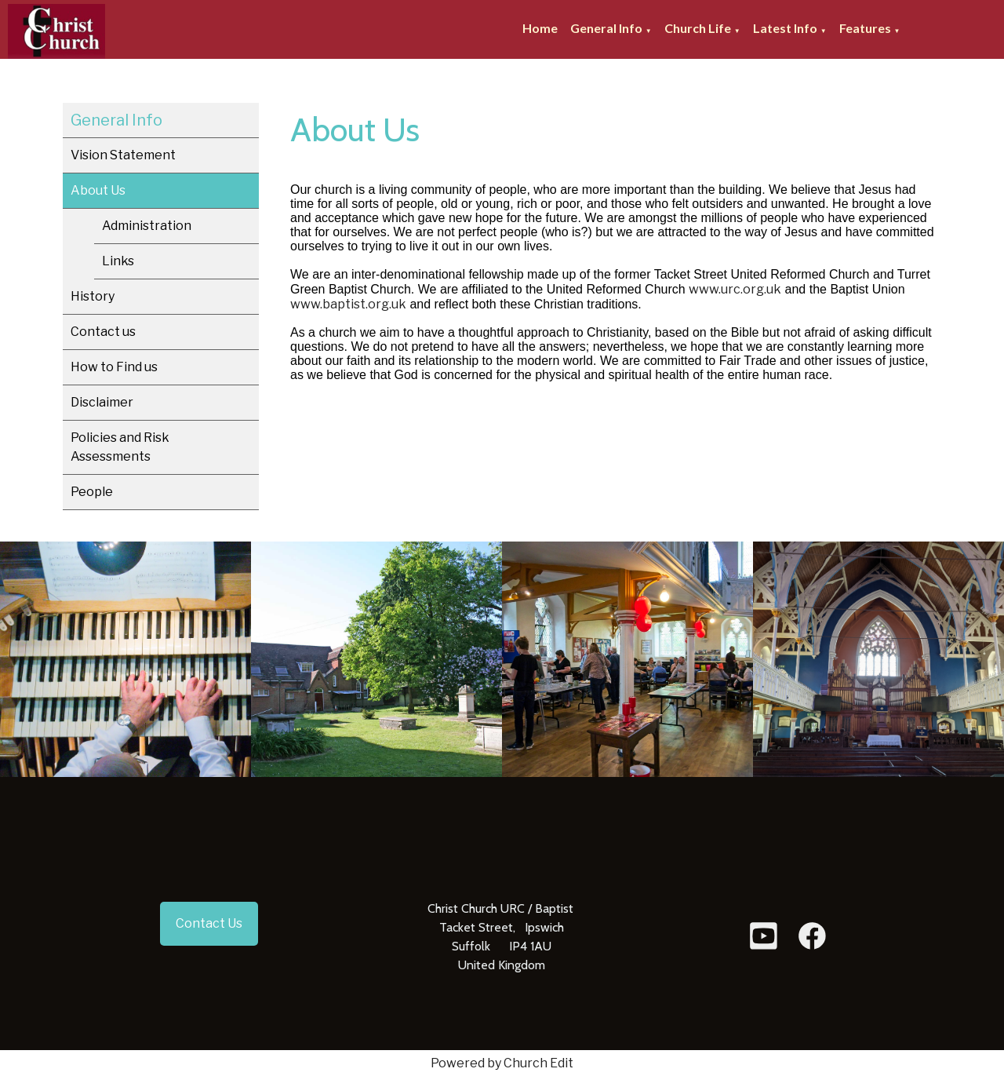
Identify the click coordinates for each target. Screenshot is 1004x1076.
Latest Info (785, 27)
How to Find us (114, 366)
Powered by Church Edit (502, 1063)
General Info (606, 27)
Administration (146, 225)
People (92, 491)
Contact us (103, 331)
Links (118, 260)
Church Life (697, 27)
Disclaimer (102, 402)
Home (540, 27)
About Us (98, 190)
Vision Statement (123, 155)
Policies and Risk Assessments (120, 447)
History (93, 296)
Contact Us (209, 923)
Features (865, 27)
